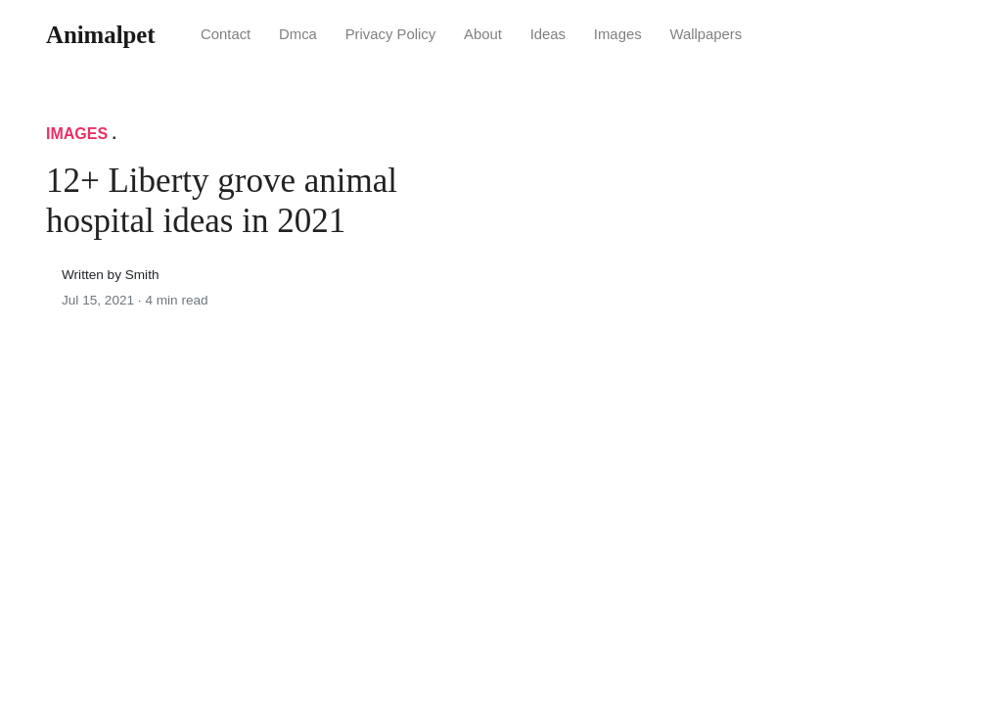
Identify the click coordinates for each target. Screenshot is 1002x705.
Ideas (548, 34)
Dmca (298, 34)
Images (618, 34)
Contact (225, 34)
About (483, 34)
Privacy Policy (390, 34)
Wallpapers (705, 34)
